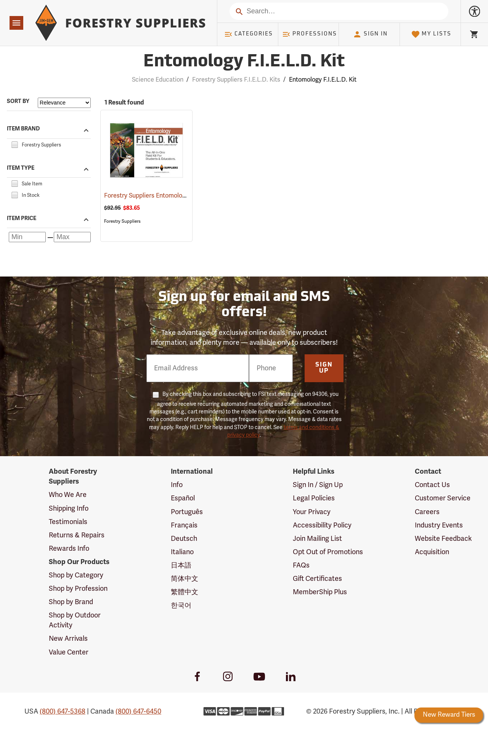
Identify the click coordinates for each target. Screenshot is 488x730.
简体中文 (184, 578)
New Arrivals (68, 638)
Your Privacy (312, 512)
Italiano (182, 552)
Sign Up (324, 368)
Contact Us (432, 485)
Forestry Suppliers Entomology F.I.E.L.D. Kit (175, 195)
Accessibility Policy (322, 525)
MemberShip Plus (320, 592)
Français (184, 525)
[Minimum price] (27, 237)
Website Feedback (443, 538)
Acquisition (432, 552)
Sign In (370, 34)
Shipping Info (68, 508)
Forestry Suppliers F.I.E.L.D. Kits (236, 80)
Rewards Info (69, 548)
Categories (248, 34)
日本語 (181, 565)
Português (187, 512)
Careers (427, 512)
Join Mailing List (317, 538)
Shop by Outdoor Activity (75, 620)
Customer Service (442, 498)
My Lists (431, 34)
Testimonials (68, 522)
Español (183, 498)
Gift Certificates (317, 578)
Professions (309, 34)
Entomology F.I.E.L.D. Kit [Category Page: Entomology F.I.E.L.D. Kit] (244, 62)
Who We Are (68, 494)
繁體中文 (184, 592)
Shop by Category (76, 575)
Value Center (68, 652)
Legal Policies (314, 498)
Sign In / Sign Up (318, 485)
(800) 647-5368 (62, 711)
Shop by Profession (78, 588)
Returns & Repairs (76, 535)
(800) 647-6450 (138, 711)
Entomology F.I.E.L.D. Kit (322, 80)
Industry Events (439, 525)
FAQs (301, 565)
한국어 (181, 605)
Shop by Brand (71, 602)
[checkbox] (14, 144)
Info (177, 485)
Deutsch (184, 538)
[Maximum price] (72, 237)
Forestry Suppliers (122, 221)
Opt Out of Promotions (328, 552)
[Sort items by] (64, 103)
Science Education (157, 80)
